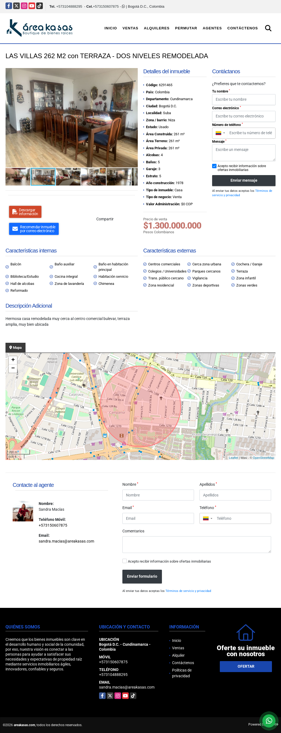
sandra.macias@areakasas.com (66, 541)
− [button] (13, 368)
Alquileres (157, 28)
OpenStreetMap (263, 457)
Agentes (212, 28)
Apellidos (208, 484)
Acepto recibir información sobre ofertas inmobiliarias (169, 561)
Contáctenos (242, 28)
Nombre (130, 484)
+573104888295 (69, 6)
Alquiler (178, 655)
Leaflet (233, 457)
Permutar (186, 28)
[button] (132, 73)
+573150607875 (106, 6)
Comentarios (133, 531)
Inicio (111, 28)
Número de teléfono (227, 124)
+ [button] (13, 360)
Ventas (130, 28)
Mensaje (219, 141)
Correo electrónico (226, 108)
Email (128, 507)
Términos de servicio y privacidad (188, 591)
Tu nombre (221, 91)
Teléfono (207, 507)
